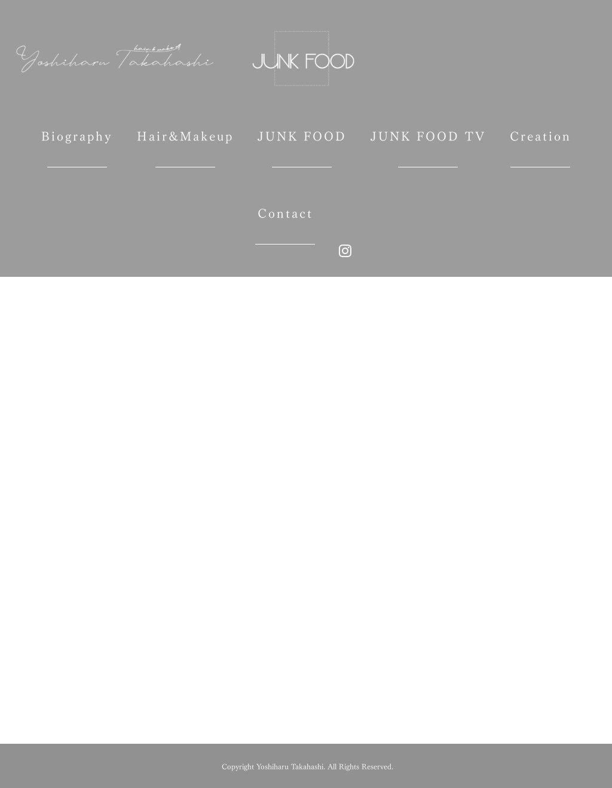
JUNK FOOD (302, 142)
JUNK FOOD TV (428, 142)
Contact (285, 218)
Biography (77, 142)
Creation (540, 142)
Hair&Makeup (185, 142)
